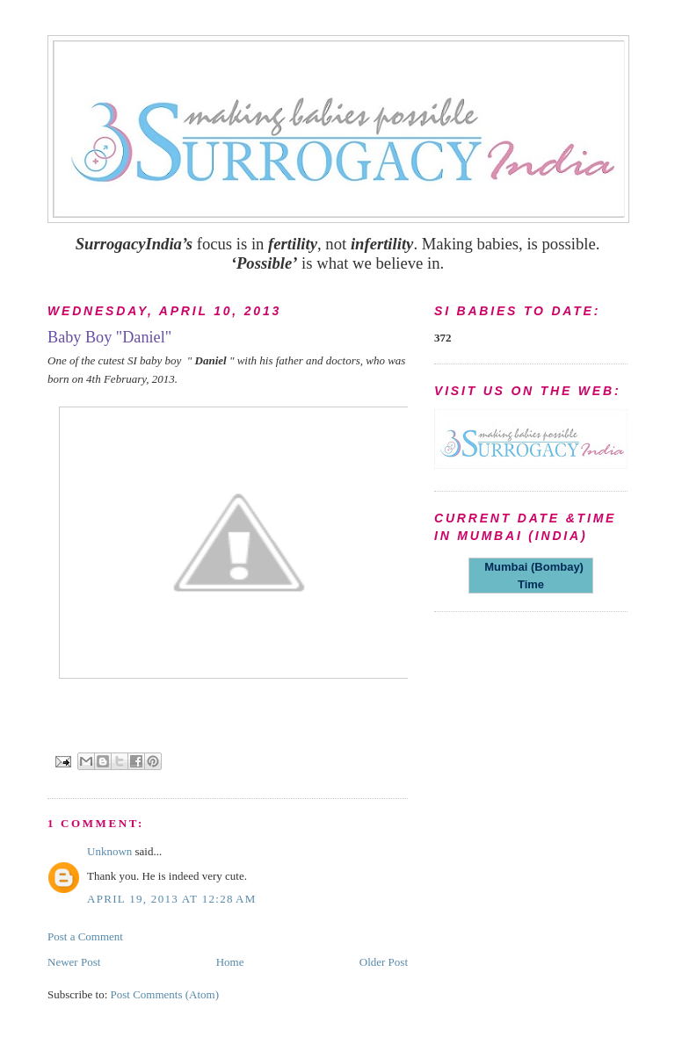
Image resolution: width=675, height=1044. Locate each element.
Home (230, 961)
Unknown (109, 851)
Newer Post (73, 961)
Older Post (383, 961)
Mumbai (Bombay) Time (531, 575)
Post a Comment (85, 936)
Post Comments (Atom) (165, 994)
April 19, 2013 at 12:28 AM (172, 898)
